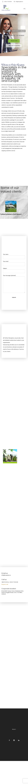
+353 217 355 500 (8, 1)
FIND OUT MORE (14, 40)
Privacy (14, 729)
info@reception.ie (19, 1)
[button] (0, 218)
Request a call (4, 587)
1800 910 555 (4, 585)
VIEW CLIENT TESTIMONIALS (14, 45)
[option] (14, 208)
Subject (14, 270)
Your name (14, 256)
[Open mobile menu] (25, 8)
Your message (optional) (14, 284)
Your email (14, 263)
